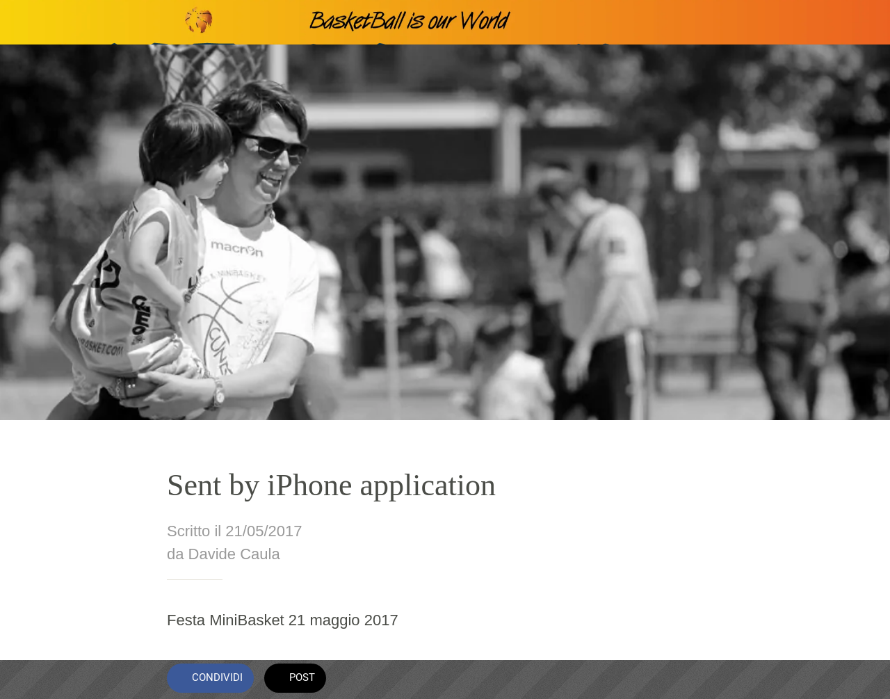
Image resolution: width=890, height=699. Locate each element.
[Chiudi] (22, 22)
